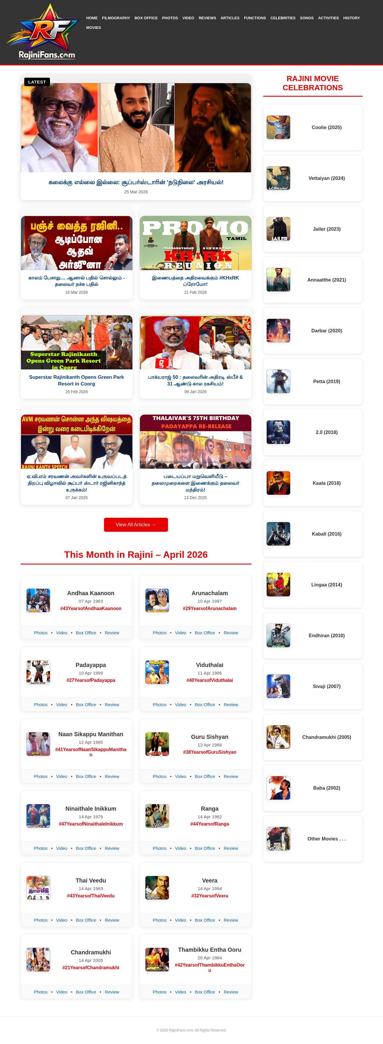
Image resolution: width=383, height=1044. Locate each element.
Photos (170, 18)
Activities (328, 18)
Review (112, 632)
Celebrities (283, 18)
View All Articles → (136, 524)
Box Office (145, 18)
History (351, 18)
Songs (307, 18)
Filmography (116, 18)
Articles (230, 18)
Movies (93, 27)
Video (188, 18)
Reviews (207, 18)
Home (92, 18)
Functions (255, 18)
